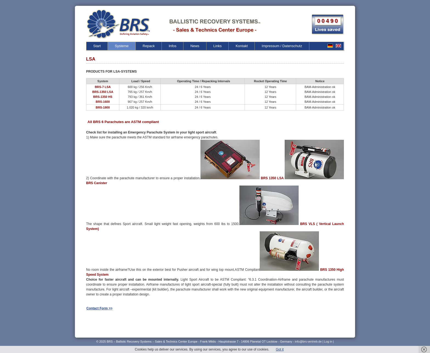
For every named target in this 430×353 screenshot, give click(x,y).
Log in (328, 341)
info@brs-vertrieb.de (308, 341)
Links (217, 46)
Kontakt (242, 46)
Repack (149, 46)
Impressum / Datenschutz (282, 46)
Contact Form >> (99, 308)
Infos (172, 46)
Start (97, 46)
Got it (280, 349)
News (194, 46)
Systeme (122, 46)
